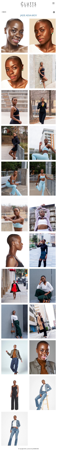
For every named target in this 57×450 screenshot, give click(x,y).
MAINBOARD (36, 448)
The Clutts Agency (28, 4)
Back (4, 12)
